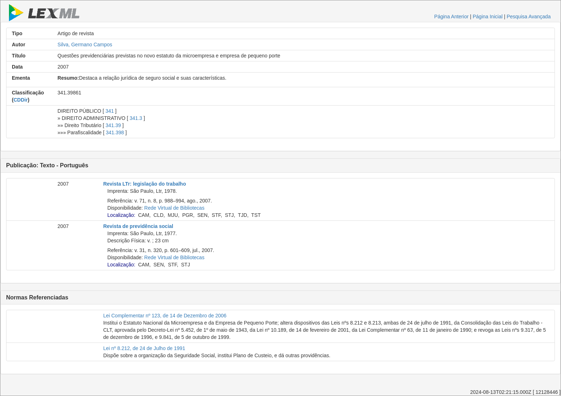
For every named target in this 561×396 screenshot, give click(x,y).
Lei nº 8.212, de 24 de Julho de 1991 (144, 348)
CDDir (21, 100)
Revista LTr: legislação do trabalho (144, 184)
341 (109, 111)
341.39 (113, 125)
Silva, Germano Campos (84, 44)
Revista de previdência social (138, 226)
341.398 (115, 132)
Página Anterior (451, 16)
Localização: (121, 215)
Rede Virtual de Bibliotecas (174, 208)
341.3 (135, 118)
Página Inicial (488, 16)
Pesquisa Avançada (528, 16)
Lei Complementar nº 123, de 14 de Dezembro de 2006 (165, 315)
